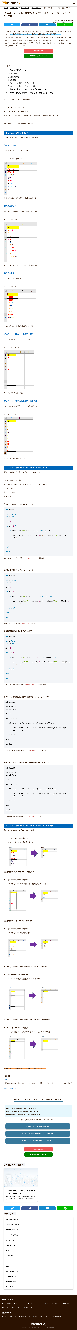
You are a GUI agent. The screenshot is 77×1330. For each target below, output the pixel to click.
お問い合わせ (17, 1307)
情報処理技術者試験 (12, 1219)
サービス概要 (7, 1303)
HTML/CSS (9, 1250)
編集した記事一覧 (10, 1088)
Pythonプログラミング (13, 1235)
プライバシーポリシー (53, 1303)
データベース (10, 1240)
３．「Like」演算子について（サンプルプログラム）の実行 (29, 93)
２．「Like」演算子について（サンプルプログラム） (27, 89)
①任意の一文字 (13, 73)
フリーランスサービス (35, 1303)
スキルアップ (25, 8)
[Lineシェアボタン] (65, 24)
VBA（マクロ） (36, 8)
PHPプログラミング (12, 1230)
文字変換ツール (25, 1316)
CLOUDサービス (11, 1276)
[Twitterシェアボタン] (12, 24)
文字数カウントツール (9, 1316)
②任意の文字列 (13, 77)
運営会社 (5, 1307)
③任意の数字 (12, 80)
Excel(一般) (9, 1256)
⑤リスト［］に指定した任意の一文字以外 (22, 86)
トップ (6, 8)
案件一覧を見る (38, 50)
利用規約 (66, 1303)
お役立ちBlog (14, 8)
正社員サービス (20, 1303)
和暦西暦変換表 (56, 1316)
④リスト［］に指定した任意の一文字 (21, 83)
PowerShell (9, 1287)
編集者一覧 (29, 1307)
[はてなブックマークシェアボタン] (47, 24)
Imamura (7, 1079)
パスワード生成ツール (41, 1316)
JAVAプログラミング (12, 1225)
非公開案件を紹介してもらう (38, 56)
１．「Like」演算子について (17, 70)
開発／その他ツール (12, 1271)
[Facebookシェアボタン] (29, 24)
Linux (7, 1261)
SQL (7, 1266)
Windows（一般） (11, 1281)
